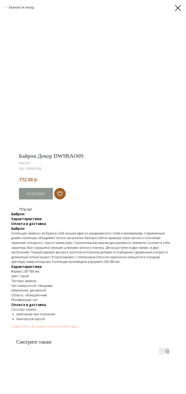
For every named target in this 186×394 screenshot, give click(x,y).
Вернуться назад (21, 7)
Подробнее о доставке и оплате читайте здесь (45, 326)
